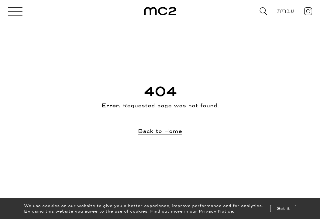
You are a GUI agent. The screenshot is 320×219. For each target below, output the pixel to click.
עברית (285, 11)
